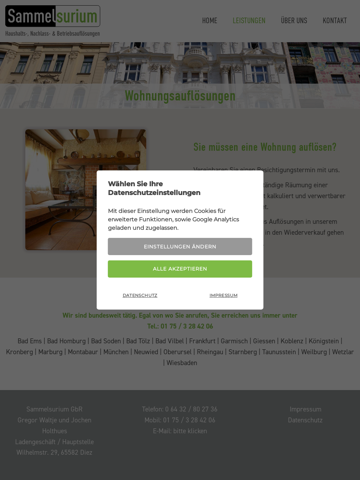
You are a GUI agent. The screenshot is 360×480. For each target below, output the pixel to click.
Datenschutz (140, 295)
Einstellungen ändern (180, 247)
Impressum (223, 295)
